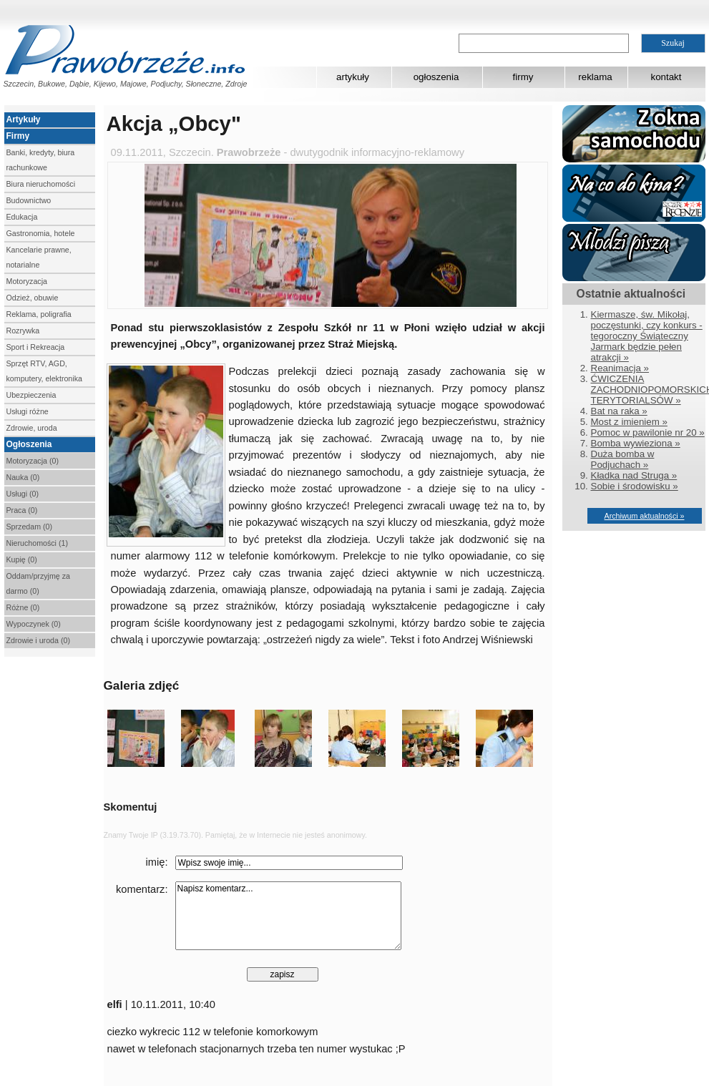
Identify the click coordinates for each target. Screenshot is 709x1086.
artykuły (352, 77)
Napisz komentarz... (288, 915)
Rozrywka (23, 330)
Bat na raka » (619, 411)
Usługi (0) (22, 493)
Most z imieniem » (629, 421)
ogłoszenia (436, 77)
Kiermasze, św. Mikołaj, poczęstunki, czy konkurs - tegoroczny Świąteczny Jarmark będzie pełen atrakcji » (647, 336)
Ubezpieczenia (31, 395)
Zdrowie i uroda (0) (38, 640)
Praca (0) (22, 510)
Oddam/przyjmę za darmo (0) (38, 583)
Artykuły (23, 119)
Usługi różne (27, 411)
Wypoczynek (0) (33, 624)
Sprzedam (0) (29, 526)
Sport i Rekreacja (35, 347)
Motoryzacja (26, 281)
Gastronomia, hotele (40, 233)
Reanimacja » (620, 368)
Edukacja (22, 216)
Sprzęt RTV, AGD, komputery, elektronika (44, 371)
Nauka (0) (23, 477)
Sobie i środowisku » (634, 486)
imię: (157, 862)
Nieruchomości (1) (37, 543)
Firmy (18, 136)
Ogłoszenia (29, 444)
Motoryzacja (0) (32, 460)
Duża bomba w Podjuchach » (623, 459)
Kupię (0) (21, 559)
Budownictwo (29, 200)
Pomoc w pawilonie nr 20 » (648, 432)
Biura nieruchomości (41, 184)
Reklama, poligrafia (39, 314)
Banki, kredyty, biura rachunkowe (40, 160)
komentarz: (142, 889)
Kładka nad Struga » (634, 475)
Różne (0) (23, 607)
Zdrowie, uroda (31, 428)
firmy (523, 77)
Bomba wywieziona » (635, 443)
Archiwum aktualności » (645, 516)
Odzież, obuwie (32, 297)
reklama (595, 77)
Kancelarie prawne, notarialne (39, 257)
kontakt (666, 77)
